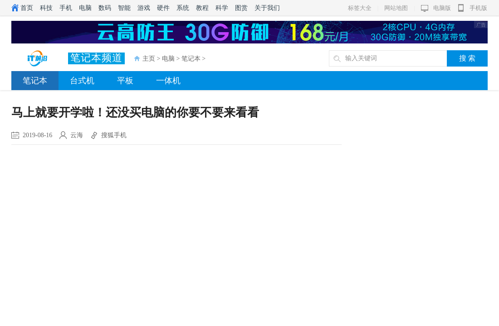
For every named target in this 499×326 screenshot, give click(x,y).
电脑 (85, 8)
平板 (125, 80)
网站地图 (396, 8)
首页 (26, 8)
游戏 (143, 8)
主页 (148, 58)
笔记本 (191, 58)
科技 (46, 8)
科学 (221, 8)
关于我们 (267, 8)
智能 (124, 8)
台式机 (82, 80)
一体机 (168, 80)
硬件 (163, 8)
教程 (202, 8)
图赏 (241, 8)
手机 (65, 8)
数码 (104, 8)
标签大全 (360, 8)
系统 (182, 8)
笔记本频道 (96, 57)
